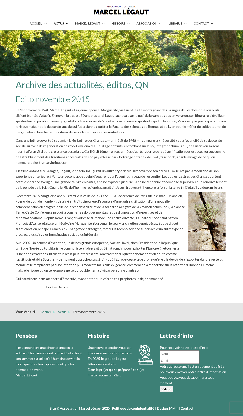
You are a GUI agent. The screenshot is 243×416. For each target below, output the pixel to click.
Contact (201, 23)
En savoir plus (98, 381)
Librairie (175, 23)
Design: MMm (167, 408)
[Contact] (213, 23)
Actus (59, 23)
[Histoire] (129, 23)
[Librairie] (186, 23)
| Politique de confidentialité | (133, 408)
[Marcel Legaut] (104, 23)
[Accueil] (46, 23)
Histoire (118, 23)
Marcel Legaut (87, 23)
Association (146, 23)
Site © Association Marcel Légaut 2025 (80, 408)
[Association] (161, 23)
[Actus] (68, 23)
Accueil (36, 23)
